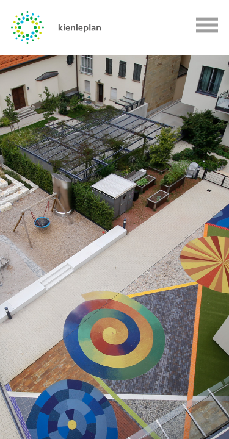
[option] (114, 247)
